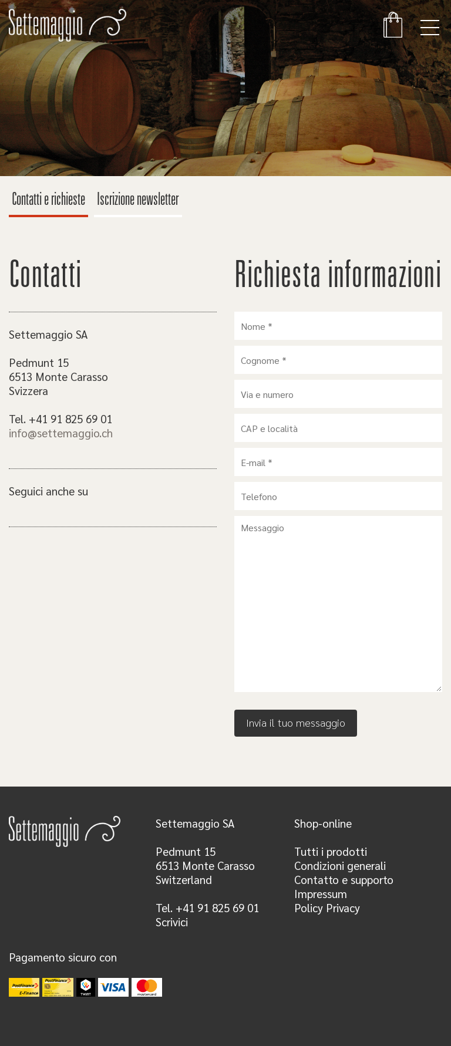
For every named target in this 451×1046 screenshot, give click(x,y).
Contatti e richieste (48, 201)
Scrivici (172, 922)
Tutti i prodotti (330, 851)
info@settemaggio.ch (61, 433)
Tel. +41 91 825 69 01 (207, 907)
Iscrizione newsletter (138, 201)
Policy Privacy (327, 907)
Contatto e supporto (343, 879)
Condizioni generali (340, 865)
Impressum (320, 893)
